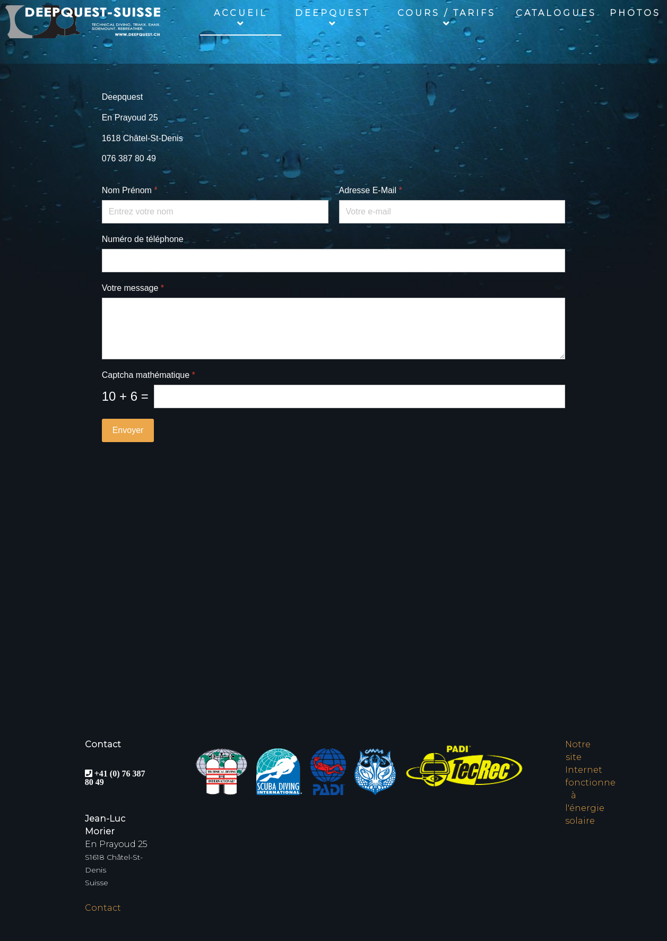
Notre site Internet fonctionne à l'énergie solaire (590, 782)
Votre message (133, 287)
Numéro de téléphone (143, 239)
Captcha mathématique (148, 374)
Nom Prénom (130, 190)
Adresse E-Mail (370, 190)
